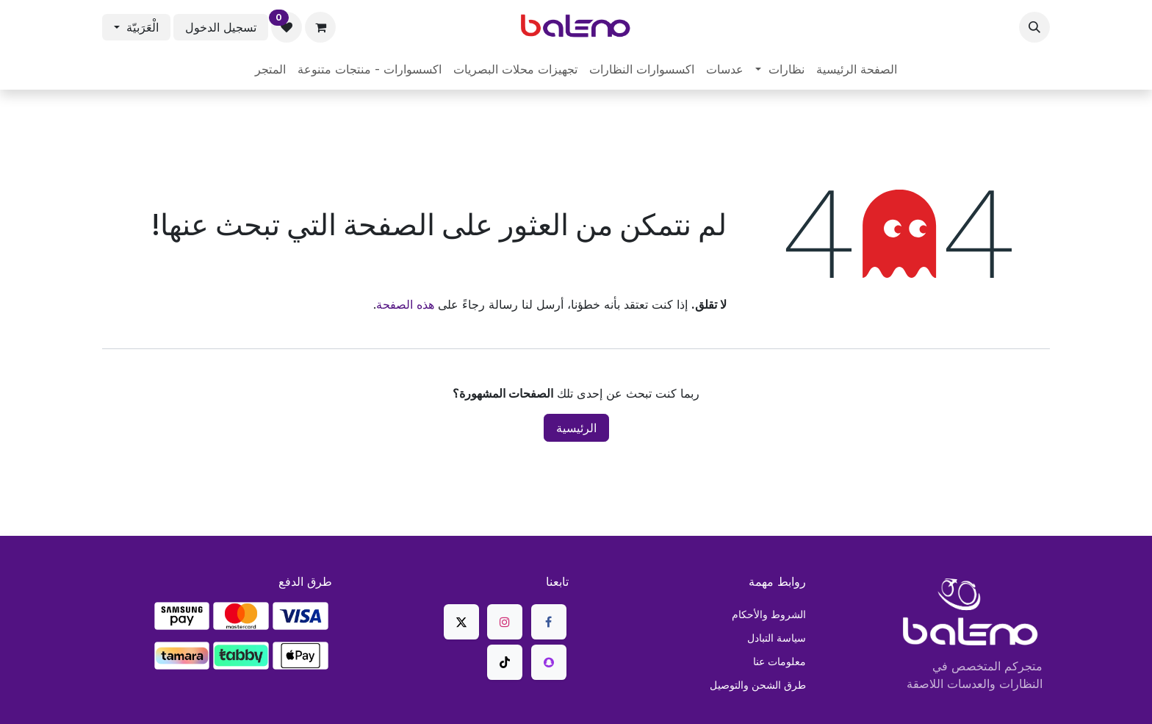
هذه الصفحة (405, 304)
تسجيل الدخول (220, 27)
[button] (1034, 27)
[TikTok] (504, 662)
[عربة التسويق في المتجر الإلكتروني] (320, 27)
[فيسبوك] (548, 621)
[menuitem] (856, 69)
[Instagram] (504, 621)
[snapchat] (548, 662)
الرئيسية (576, 427)
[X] (461, 621)
